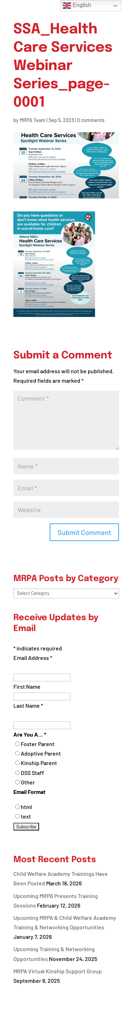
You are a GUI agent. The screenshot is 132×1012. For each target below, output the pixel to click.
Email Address (32, 657)
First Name (26, 686)
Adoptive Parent (41, 753)
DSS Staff (32, 772)
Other (28, 782)
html (26, 806)
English (77, 5)
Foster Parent (38, 743)
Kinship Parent (39, 762)
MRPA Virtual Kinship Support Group (57, 971)
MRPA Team (32, 120)
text (26, 816)
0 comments (91, 120)
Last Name (28, 705)
